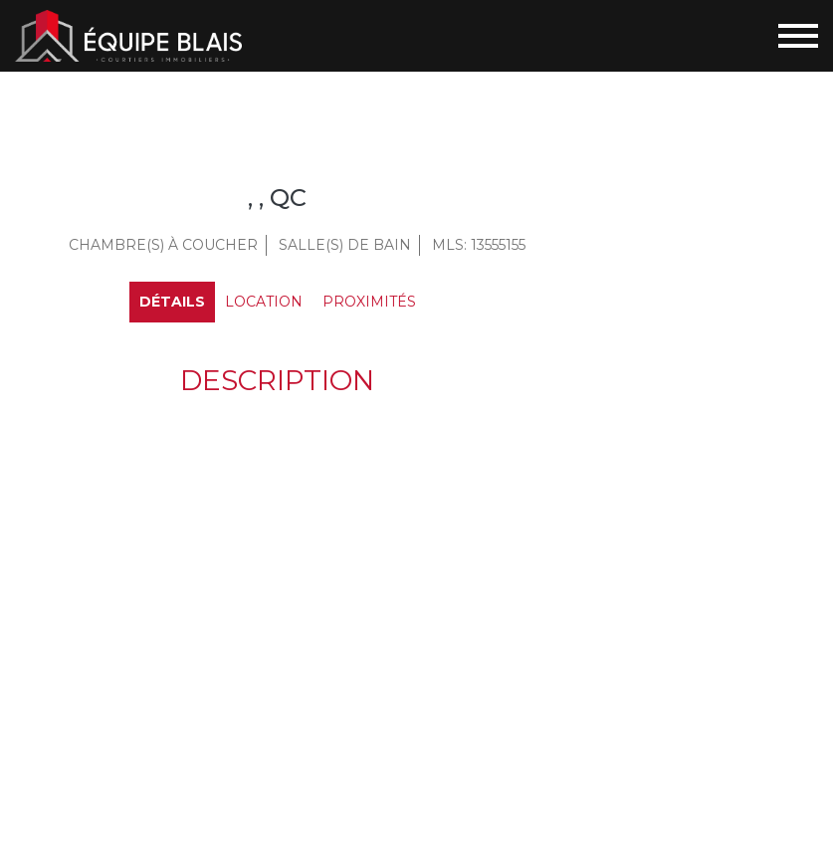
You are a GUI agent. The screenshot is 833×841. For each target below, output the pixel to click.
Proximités (369, 302)
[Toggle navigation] (798, 36)
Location (264, 302)
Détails (172, 302)
